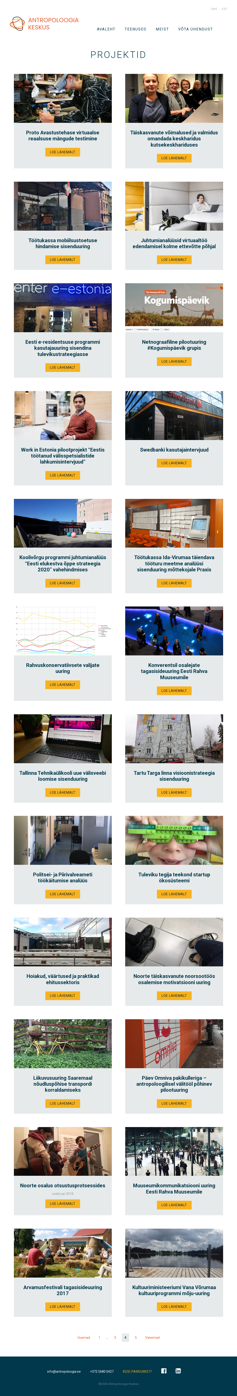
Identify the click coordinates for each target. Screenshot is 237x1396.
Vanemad (152, 1337)
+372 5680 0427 (102, 1371)
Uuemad (84, 1337)
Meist (162, 29)
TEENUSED (136, 29)
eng (214, 9)
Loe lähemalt (62, 152)
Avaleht (106, 29)
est (225, 9)
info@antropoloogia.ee (64, 1371)
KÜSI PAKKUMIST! (137, 1371)
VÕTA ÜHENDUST (195, 29)
